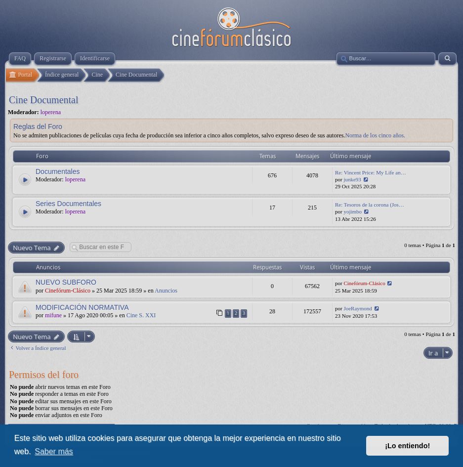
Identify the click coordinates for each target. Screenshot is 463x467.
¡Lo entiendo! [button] (407, 446)
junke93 (352, 179)
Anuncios (166, 290)
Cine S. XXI (141, 315)
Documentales (58, 171)
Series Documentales (68, 204)
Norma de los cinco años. (375, 135)
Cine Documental (44, 99)
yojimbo (352, 211)
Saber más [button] (54, 451)
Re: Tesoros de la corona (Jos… (369, 205)
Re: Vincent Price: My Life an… (370, 172)
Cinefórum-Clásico (67, 290)
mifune (53, 315)
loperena (51, 112)
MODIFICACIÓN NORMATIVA (82, 307)
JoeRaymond (357, 308)
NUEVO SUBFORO (66, 282)
